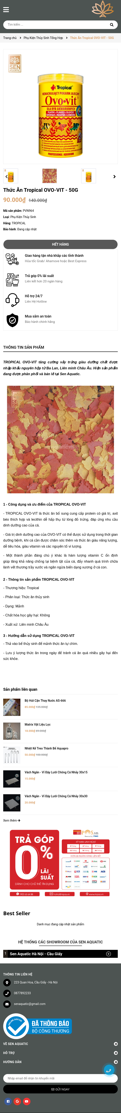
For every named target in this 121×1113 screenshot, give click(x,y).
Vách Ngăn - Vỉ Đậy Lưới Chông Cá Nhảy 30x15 (56, 762)
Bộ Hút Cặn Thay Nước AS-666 (45, 700)
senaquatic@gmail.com (29, 987)
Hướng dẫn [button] (60, 1045)
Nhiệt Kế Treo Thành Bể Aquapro (46, 741)
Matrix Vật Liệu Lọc (38, 721)
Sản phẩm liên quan (20, 689)
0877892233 (22, 976)
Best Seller (16, 896)
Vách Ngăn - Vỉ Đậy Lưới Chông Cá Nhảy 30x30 (56, 783)
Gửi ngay (62, 1073)
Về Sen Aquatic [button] (60, 1027)
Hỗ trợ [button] (60, 1036)
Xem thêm (11, 804)
